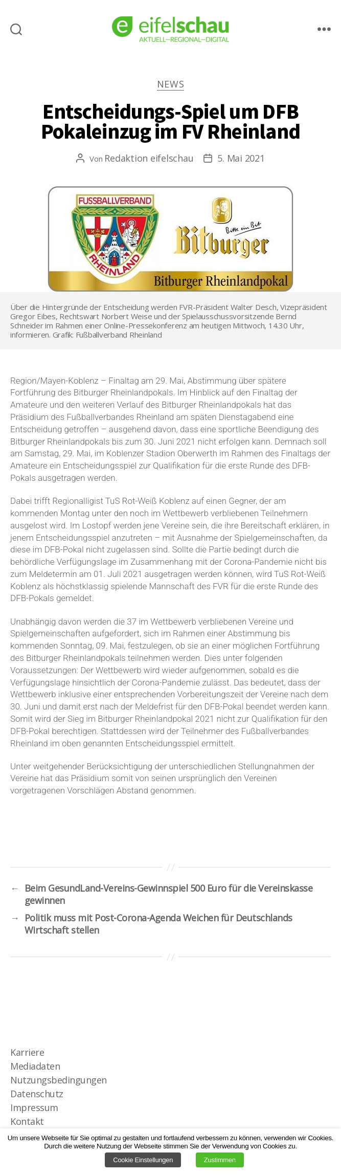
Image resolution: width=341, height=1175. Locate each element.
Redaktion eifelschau (148, 158)
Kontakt (27, 1121)
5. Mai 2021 (240, 158)
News (171, 84)
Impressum (34, 1107)
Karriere (27, 1052)
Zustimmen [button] (220, 1160)
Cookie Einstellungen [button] (143, 1160)
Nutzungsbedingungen (58, 1080)
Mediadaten (35, 1066)
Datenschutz (36, 1094)
